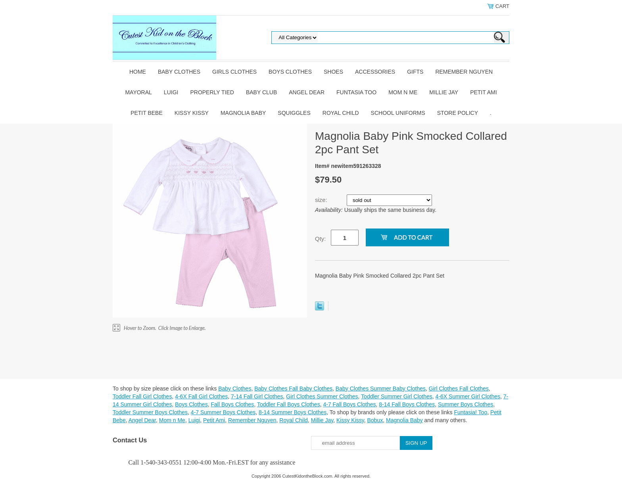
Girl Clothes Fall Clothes (459, 388)
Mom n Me (402, 92)
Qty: (320, 238)
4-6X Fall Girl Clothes (201, 396)
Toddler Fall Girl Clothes (142, 396)
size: (322, 199)
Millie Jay (443, 92)
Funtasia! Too (470, 412)
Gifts (415, 72)
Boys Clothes (290, 72)
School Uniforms (398, 113)
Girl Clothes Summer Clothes (322, 396)
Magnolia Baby (243, 113)
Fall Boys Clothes (232, 404)
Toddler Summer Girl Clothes (396, 396)
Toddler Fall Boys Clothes (288, 404)
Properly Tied (212, 92)
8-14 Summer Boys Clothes (292, 412)
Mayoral (138, 92)
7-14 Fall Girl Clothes (257, 396)
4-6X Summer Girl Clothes (468, 396)
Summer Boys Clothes (465, 404)
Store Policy (457, 113)
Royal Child (341, 113)
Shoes (333, 72)
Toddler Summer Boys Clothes (150, 412)
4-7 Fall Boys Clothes (349, 404)
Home (137, 72)
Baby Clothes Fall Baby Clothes (293, 388)
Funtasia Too (356, 92)
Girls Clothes (234, 72)
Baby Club (261, 92)
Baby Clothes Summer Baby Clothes (381, 388)
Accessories (375, 72)
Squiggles (294, 113)
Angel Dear (306, 92)
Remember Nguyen (464, 72)
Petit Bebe (147, 113)
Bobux (375, 420)
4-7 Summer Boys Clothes (223, 412)
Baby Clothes (179, 72)
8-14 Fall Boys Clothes (407, 404)
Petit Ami (483, 92)
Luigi (171, 92)
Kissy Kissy (192, 113)
